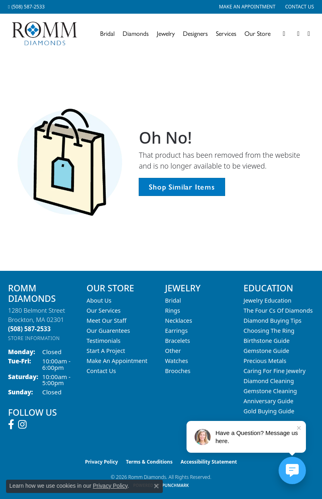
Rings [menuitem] (172, 310)
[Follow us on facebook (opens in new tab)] (11, 424)
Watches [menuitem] (176, 361)
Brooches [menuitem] (178, 371)
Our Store (257, 33)
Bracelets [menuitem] (177, 340)
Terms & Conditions (149, 461)
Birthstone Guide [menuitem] (267, 340)
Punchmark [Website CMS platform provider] (175, 485)
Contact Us (101, 371)
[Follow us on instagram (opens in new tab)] (22, 424)
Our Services (103, 310)
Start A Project (105, 351)
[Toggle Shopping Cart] (309, 34)
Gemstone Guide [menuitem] (266, 351)
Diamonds (136, 33)
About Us (98, 300)
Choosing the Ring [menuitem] (269, 330)
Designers (195, 33)
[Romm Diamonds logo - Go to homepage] (47, 33)
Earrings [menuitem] (176, 330)
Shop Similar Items (182, 187)
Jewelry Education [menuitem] (267, 300)
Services (226, 33)
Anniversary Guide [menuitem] (268, 401)
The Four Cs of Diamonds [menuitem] (278, 310)
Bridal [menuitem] (173, 300)
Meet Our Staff (106, 320)
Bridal (107, 33)
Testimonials (103, 340)
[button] (284, 34)
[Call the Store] (29, 329)
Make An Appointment (117, 361)
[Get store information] (34, 338)
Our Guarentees (108, 330)
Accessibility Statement (208, 461)
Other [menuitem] (173, 351)
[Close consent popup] (156, 486)
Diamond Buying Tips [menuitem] (272, 320)
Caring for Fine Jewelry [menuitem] (275, 371)
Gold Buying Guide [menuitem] (269, 411)
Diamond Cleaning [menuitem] (269, 381)
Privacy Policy (101, 461)
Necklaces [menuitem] (178, 320)
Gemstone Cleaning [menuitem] (270, 391)
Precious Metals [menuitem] (265, 361)
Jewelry (166, 33)
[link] (26, 7)
